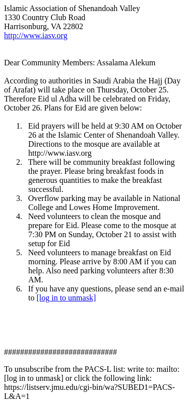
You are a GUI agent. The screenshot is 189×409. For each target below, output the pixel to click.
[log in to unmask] (66, 297)
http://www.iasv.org (36, 35)
